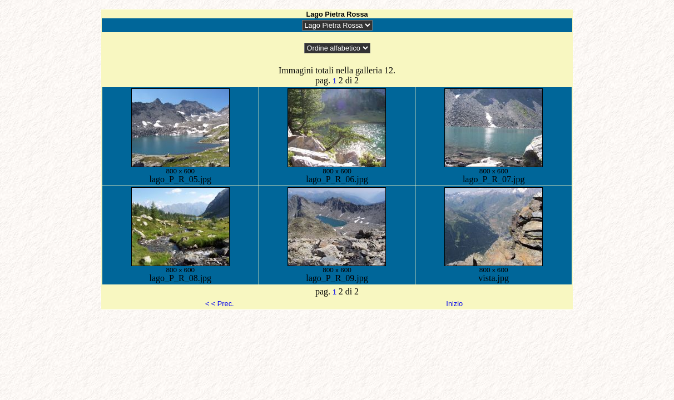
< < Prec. (219, 303)
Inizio (454, 303)
